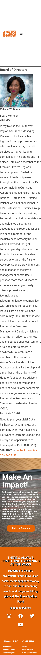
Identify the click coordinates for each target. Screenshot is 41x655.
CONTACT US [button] (8, 455)
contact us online (26, 450)
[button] (21, 33)
